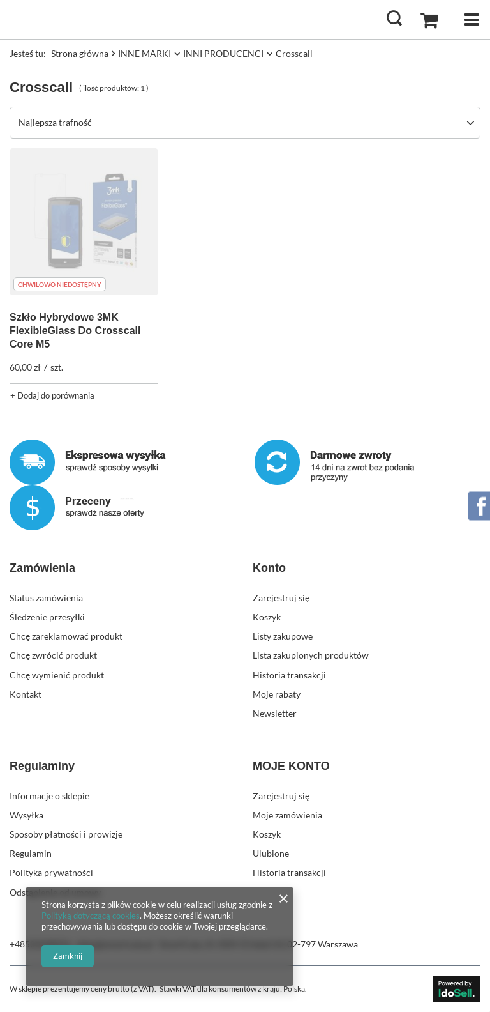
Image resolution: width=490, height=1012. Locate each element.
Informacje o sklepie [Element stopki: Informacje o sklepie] (49, 795)
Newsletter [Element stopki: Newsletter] (275, 713)
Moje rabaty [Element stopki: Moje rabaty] (277, 694)
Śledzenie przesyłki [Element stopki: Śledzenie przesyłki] (47, 616)
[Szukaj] (394, 19)
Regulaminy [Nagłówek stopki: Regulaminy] (42, 766)
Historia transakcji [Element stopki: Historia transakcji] (289, 675)
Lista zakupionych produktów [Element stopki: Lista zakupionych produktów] (311, 655)
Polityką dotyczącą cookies (90, 915)
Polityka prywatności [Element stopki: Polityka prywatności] (51, 872)
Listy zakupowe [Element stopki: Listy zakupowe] (283, 636)
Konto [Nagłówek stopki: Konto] (269, 568)
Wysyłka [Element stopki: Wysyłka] (26, 814)
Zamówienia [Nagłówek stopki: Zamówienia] (42, 568)
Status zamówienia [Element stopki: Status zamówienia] (46, 597)
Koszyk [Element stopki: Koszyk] (267, 616)
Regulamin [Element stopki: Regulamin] (31, 853)
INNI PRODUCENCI (223, 53)
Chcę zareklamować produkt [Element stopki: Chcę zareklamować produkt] (66, 636)
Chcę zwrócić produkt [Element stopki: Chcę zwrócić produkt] (53, 655)
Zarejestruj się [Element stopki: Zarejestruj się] (281, 597)
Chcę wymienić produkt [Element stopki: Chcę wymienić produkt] (57, 675)
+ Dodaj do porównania (52, 395)
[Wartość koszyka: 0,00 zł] (429, 20)
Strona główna (79, 53)
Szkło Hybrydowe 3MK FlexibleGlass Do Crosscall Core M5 (75, 330)
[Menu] (471, 19)
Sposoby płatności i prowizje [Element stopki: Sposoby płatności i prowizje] (66, 834)
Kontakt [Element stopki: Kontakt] (25, 694)
